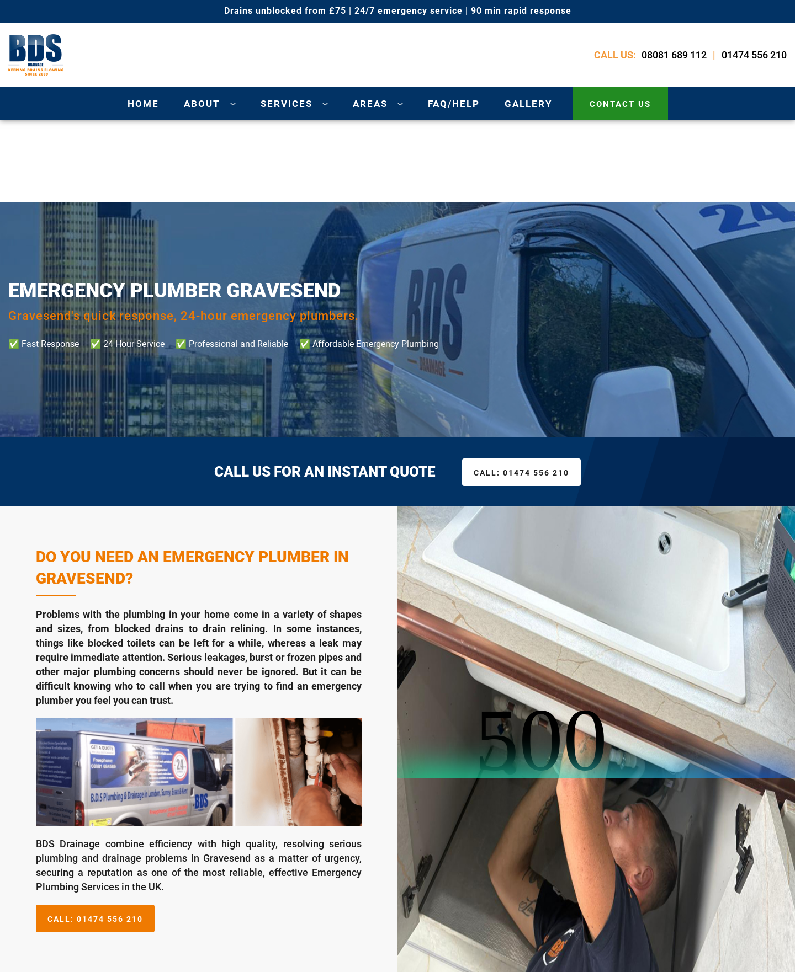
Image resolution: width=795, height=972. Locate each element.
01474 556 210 (754, 55)
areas (370, 103)
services (286, 103)
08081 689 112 (674, 55)
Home (143, 103)
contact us (620, 104)
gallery (529, 103)
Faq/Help (454, 103)
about (202, 103)
